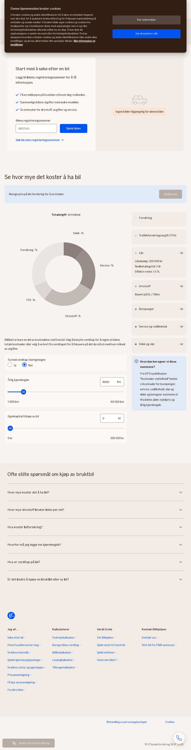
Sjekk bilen (73, 128)
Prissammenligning (18, 675)
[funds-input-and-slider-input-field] (112, 418)
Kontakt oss (149, 637)
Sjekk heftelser (106, 652)
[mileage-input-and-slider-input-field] (112, 381)
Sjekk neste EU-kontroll (111, 645)
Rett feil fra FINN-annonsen (158, 645)
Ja (15, 365)
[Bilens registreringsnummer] (36, 128)
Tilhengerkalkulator (63, 667)
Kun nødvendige (146, 19)
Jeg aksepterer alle (146, 33)
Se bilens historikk (18, 652)
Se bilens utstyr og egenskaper (25, 667)
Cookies (170, 722)
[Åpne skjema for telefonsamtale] (179, 738)
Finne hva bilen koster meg (23, 645)
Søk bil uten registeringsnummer (40, 140)
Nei (30, 365)
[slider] (66, 392)
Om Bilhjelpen (105, 637)
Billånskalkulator (61, 652)
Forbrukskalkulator (63, 637)
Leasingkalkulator (62, 660)
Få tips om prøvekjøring (21, 682)
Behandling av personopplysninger (127, 722)
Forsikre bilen (15, 690)
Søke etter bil (15, 637)
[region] (95, 26)
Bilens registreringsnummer (33, 120)
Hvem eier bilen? (107, 660)
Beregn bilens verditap (65, 645)
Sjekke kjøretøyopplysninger (24, 660)
